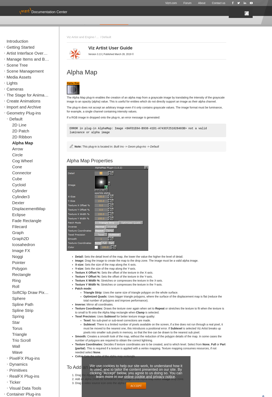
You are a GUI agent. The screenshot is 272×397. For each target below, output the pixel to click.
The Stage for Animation (20, 95)
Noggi (15, 256)
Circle (15, 154)
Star (14, 322)
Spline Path (19, 304)
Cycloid (16, 184)
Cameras (12, 89)
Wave (15, 352)
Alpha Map (18, 142)
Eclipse (16, 214)
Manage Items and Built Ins (22, 59)
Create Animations (17, 100)
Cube (15, 178)
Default (13, 118)
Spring (16, 316)
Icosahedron (19, 244)
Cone (15, 166)
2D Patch (17, 130)
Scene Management (18, 71)
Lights (10, 83)
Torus (15, 328)
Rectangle (18, 274)
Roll (14, 286)
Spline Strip (18, 310)
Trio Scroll (18, 340)
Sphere (16, 298)
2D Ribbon (18, 136)
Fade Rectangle (21, 220)
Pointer (16, 262)
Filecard (16, 226)
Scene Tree (13, 65)
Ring (15, 280)
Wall (14, 346)
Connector (18, 172)
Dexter (16, 202)
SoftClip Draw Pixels (24, 292)
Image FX (17, 250)
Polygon (17, 268)
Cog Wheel (18, 160)
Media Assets (14, 77)
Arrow (15, 148)
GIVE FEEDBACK (114, 21)
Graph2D (17, 238)
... (93, 36)
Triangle (16, 334)
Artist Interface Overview (21, 53)
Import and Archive (17, 106)
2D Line (16, 124)
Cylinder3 (17, 196)
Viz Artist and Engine (79, 36)
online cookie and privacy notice (149, 377)
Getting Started (15, 47)
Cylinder (17, 190)
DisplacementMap (22, 208)
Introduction (13, 41)
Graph (15, 232)
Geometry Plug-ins (17, 112)
